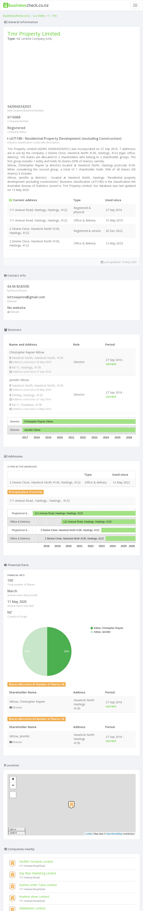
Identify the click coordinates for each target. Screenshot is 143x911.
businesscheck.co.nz (16, 16)
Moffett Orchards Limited (36, 861)
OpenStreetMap (114, 834)
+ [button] (13, 779)
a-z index (39, 16)
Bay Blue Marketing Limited (37, 873)
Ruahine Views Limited (34, 897)
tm (55, 16)
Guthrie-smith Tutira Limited (38, 885)
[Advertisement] (71, 73)
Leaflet (88, 834)
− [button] (13, 786)
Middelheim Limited (32, 908)
